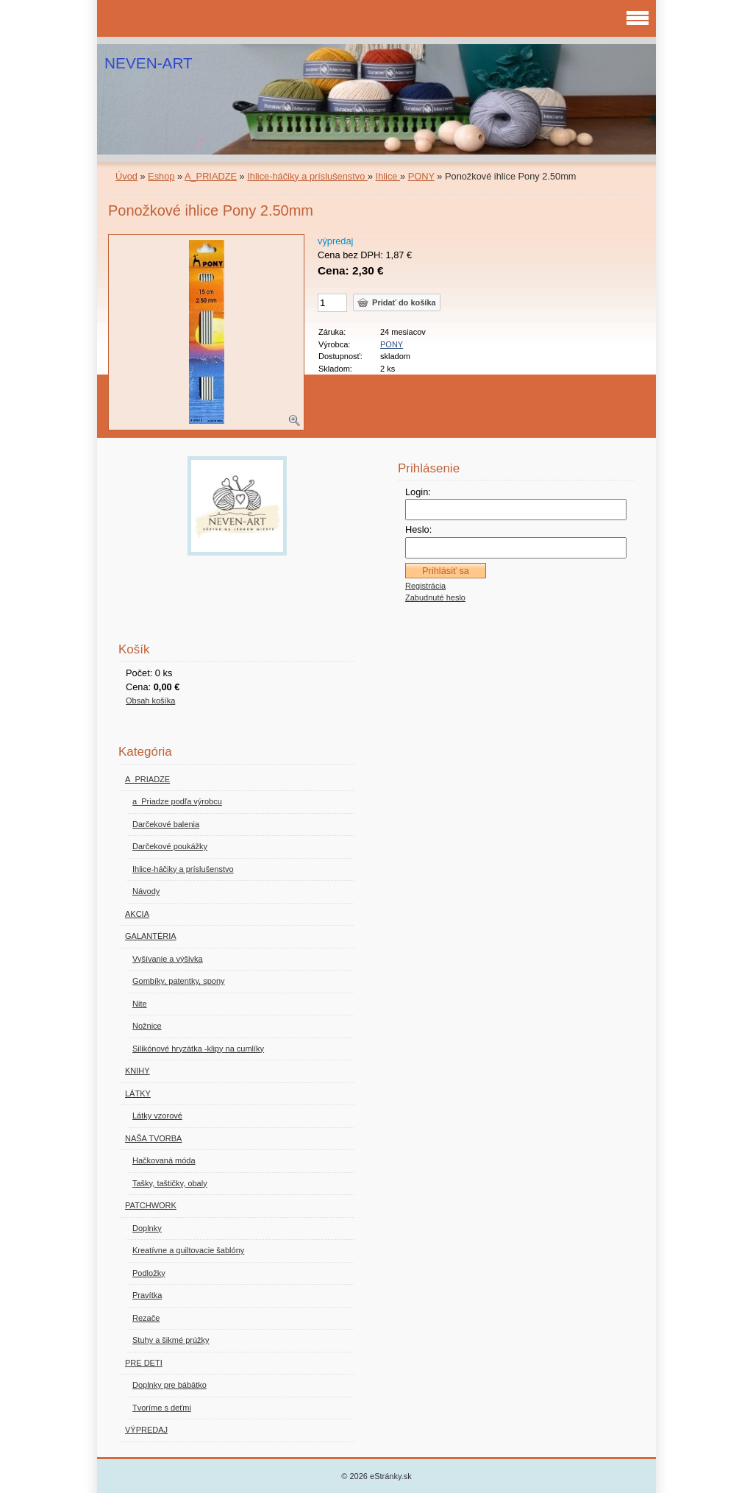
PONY (421, 176)
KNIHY (137, 1070)
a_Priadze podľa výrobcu (177, 801)
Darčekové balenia (165, 824)
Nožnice (147, 1025)
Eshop (161, 176)
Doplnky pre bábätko (169, 1384)
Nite (139, 1003)
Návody (146, 891)
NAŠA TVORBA (153, 1138)
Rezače (146, 1317)
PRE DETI (144, 1362)
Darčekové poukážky (169, 846)
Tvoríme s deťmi (161, 1407)
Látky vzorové (157, 1115)
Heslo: (418, 529)
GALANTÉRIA (150, 936)
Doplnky (147, 1228)
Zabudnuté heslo (435, 597)
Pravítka (147, 1295)
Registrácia (425, 585)
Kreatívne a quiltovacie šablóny (188, 1250)
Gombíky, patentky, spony (178, 980)
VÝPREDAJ (146, 1429)
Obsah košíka (150, 700)
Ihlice (388, 176)
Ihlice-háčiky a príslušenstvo (307, 176)
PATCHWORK (150, 1205)
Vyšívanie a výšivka (167, 958)
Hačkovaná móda (164, 1160)
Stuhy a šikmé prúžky (171, 1340)
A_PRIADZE (211, 176)
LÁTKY (138, 1093)
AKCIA (137, 913)
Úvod (126, 176)
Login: (418, 491)
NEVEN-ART (148, 62)
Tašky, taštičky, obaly (169, 1183)
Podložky (148, 1273)
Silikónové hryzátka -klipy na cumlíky (198, 1048)
